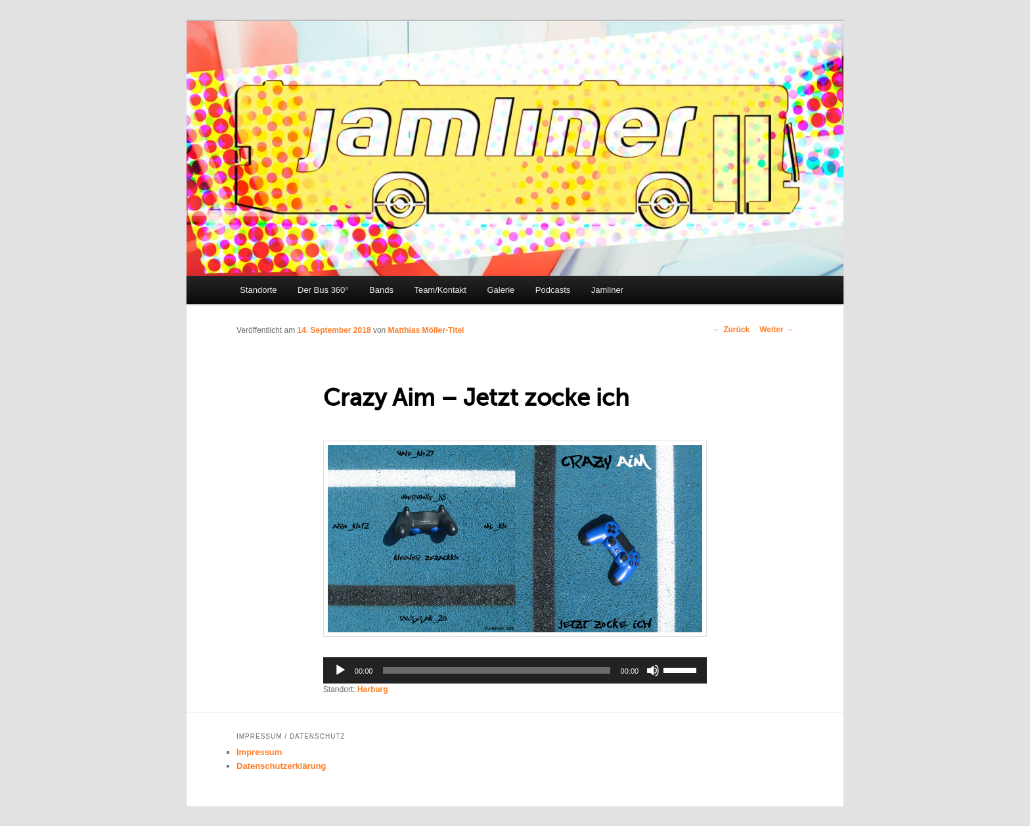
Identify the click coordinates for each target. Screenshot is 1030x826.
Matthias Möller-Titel (426, 330)
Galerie (500, 290)
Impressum (259, 752)
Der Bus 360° (323, 290)
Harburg (372, 689)
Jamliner (607, 290)
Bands (381, 290)
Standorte (258, 290)
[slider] (496, 670)
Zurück (731, 329)
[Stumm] (653, 670)
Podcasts (552, 290)
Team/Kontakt (440, 290)
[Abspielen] (340, 670)
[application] (515, 670)
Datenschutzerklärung (281, 766)
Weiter (776, 329)
